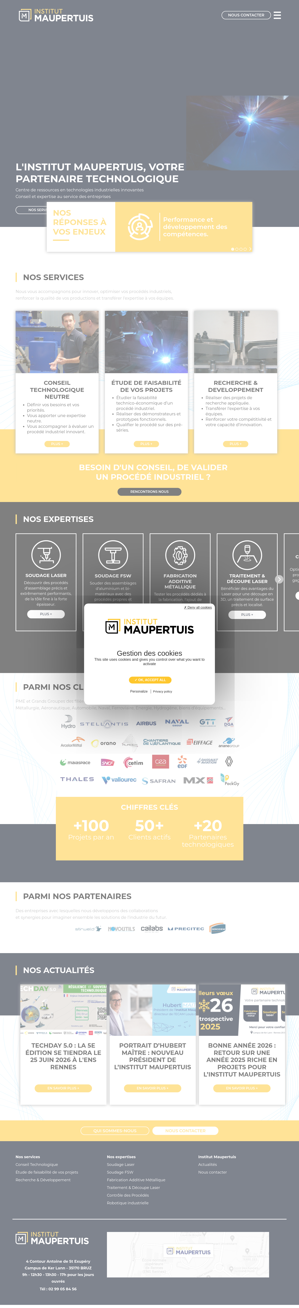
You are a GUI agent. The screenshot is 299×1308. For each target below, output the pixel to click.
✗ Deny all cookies (198, 607)
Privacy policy (162, 691)
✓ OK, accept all (150, 680)
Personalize (139, 691)
